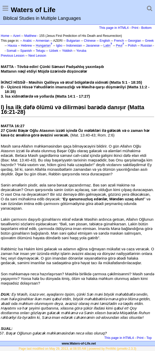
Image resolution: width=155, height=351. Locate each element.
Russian (146, 45)
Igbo (59, 45)
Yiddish (67, 51)
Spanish (26, 51)
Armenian (42, 40)
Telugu (40, 51)
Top (149, 338)
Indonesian (74, 45)
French (119, 40)
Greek (149, 40)
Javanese (92, 45)
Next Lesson (37, 55)
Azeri (16, 36)
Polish (132, 45)
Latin (107, 45)
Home (5, 36)
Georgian (134, 40)
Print (135, 28)
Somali (11, 51)
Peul (119, 45)
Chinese (90, 40)
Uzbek (53, 51)
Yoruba (81, 51)
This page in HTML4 (114, 28)
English (105, 40)
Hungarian (43, 45)
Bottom (146, 28)
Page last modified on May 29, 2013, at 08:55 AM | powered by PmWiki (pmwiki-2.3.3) (77, 348)
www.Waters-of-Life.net (79, 343)
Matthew (30, 36)
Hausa (12, 45)
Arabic (27, 40)
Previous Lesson (12, 55)
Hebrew (26, 45)
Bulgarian (73, 40)
